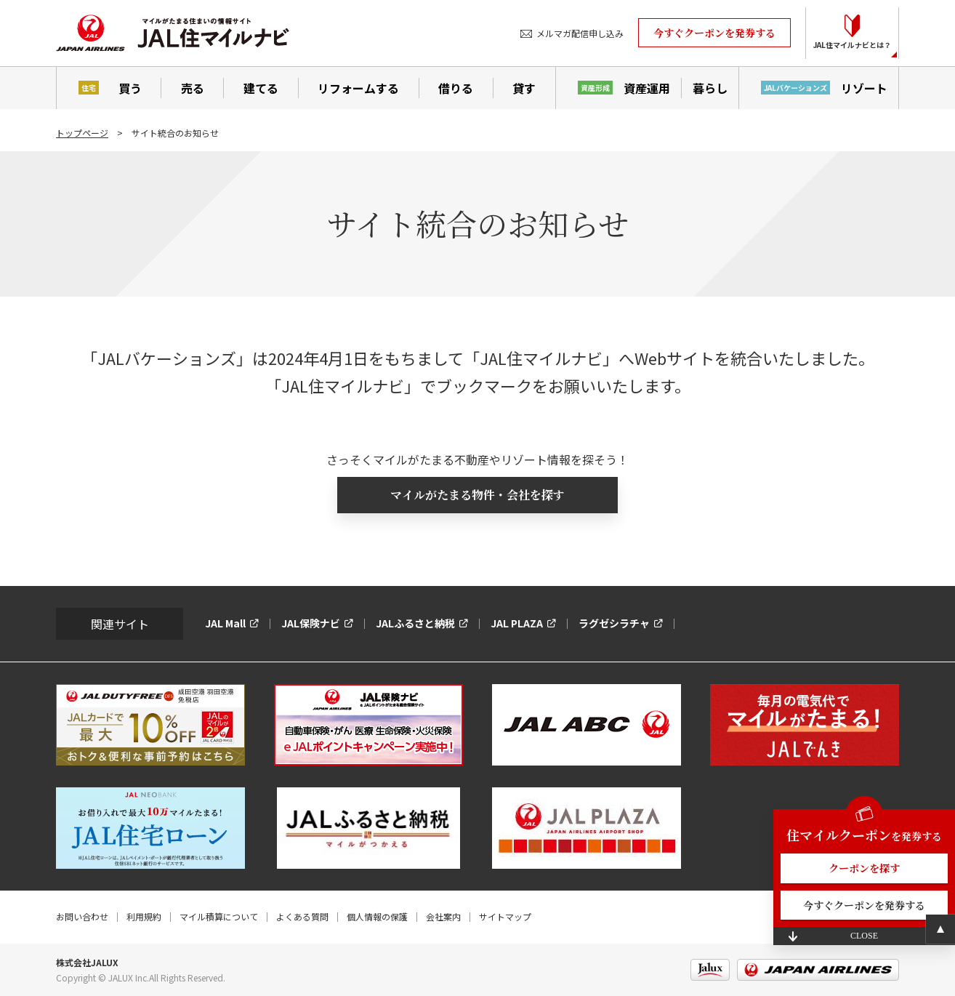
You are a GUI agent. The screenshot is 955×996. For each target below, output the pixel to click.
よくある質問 (302, 916)
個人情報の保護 (377, 916)
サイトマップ (505, 916)
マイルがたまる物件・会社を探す (477, 494)
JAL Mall (225, 623)
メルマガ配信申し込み (580, 33)
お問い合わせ (82, 916)
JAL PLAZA (517, 623)
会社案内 (443, 916)
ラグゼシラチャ (614, 623)
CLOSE (864, 936)
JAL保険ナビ (310, 623)
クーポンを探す (864, 868)
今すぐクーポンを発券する (714, 32)
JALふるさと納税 (415, 623)
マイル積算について (219, 916)
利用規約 (143, 916)
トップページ (82, 132)
